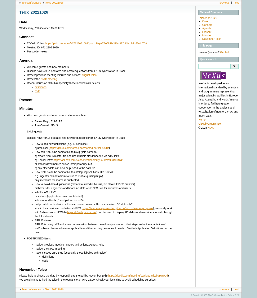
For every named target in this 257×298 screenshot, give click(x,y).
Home (202, 119)
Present (206, 31)
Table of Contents (211, 12)
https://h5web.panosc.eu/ (81, 212)
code (37, 91)
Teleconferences (31, 2)
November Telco (211, 38)
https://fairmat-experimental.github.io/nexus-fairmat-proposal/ (117, 208)
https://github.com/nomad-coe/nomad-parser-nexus (79, 147)
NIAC (211, 127)
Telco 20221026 (54, 2)
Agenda (206, 28)
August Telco (89, 75)
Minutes (206, 35)
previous (224, 2)
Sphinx (231, 295)
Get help (225, 52)
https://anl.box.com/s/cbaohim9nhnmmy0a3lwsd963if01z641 (89, 160)
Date (205, 21)
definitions (41, 87)
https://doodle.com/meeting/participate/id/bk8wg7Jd (138, 275)
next (236, 2)
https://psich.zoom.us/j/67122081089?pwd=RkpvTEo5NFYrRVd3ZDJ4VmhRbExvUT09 (96, 43)
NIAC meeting (49, 79)
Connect (207, 24)
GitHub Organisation (210, 123)
